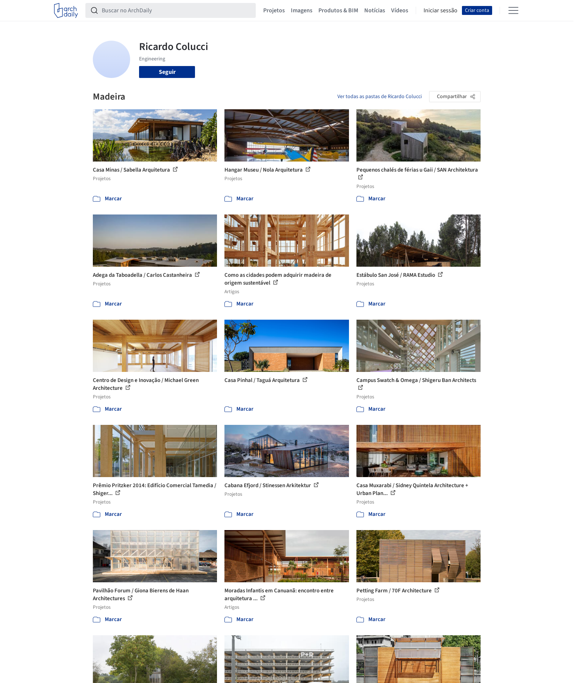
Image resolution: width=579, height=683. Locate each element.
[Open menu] (513, 10)
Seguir (167, 72)
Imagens (301, 10)
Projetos (274, 10)
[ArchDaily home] (66, 10)
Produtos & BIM (338, 10)
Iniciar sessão (440, 10)
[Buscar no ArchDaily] (176, 10)
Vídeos (399, 10)
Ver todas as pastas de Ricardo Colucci (379, 96)
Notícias (374, 10)
